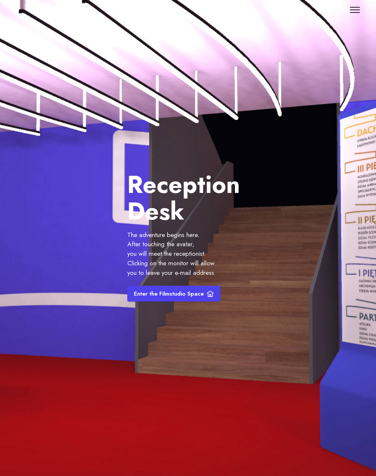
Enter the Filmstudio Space (174, 293)
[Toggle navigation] (355, 10)
